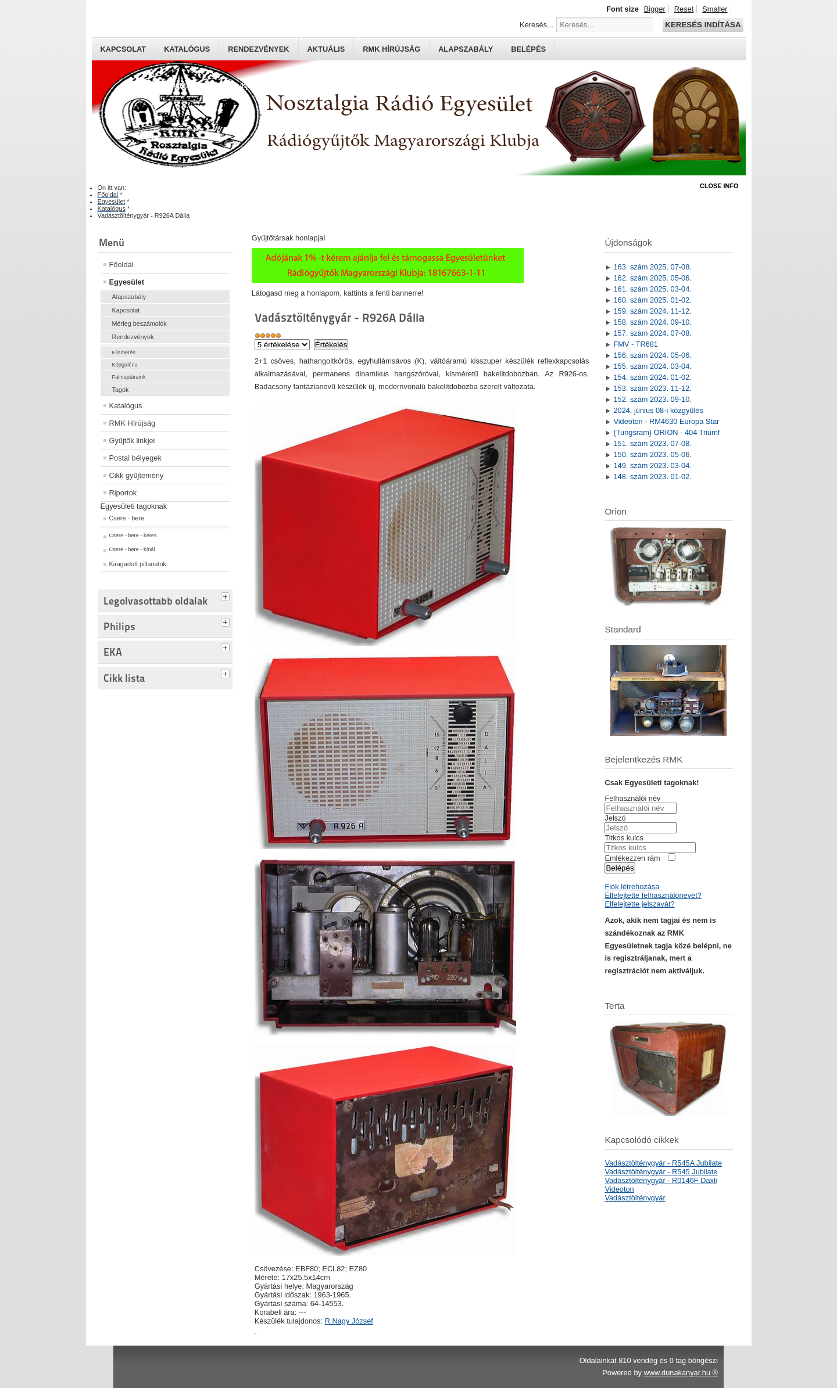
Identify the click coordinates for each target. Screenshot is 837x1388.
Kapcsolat (123, 49)
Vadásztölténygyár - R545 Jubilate (660, 1171)
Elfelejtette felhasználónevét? (652, 895)
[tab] (227, 595)
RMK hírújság (391, 49)
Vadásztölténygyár (634, 1197)
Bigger (655, 9)
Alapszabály (465, 49)
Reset (683, 9)
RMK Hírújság (132, 423)
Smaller (714, 9)
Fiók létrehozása (631, 886)
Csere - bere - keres (133, 535)
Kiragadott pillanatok (138, 563)
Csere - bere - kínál (132, 549)
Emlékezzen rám (632, 858)
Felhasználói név (632, 798)
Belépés (528, 49)
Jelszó (614, 818)
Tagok (120, 389)
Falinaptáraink (129, 377)
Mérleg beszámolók (139, 323)
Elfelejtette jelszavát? (639, 904)
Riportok (123, 492)
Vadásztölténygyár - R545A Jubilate (663, 1163)
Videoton (619, 1189)
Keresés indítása (703, 24)
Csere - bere (126, 518)
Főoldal (121, 264)
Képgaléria (125, 365)
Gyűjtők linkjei (132, 440)
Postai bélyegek (135, 458)
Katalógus (187, 49)
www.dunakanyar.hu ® (680, 1372)
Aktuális (326, 49)
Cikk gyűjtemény (136, 475)
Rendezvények (258, 49)
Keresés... (536, 24)
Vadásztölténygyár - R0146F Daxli (660, 1180)
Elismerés (124, 352)
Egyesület (126, 282)
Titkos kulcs (623, 837)
